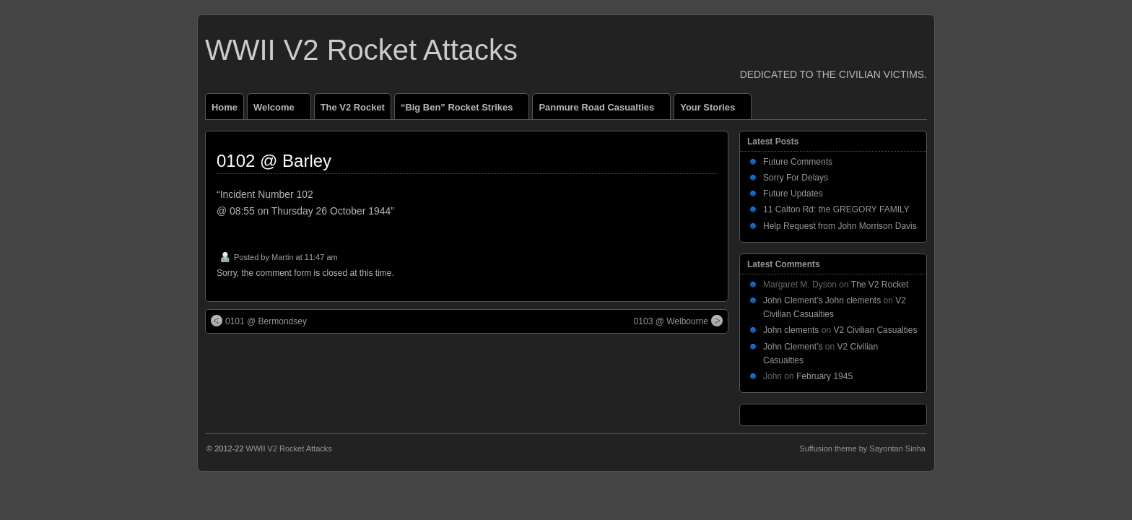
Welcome (280, 110)
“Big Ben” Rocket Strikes (463, 110)
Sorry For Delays (795, 178)
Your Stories (713, 110)
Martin (282, 257)
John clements (791, 330)
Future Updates (793, 193)
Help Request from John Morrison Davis (840, 226)
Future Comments (797, 162)
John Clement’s (793, 347)
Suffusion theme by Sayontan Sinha (862, 448)
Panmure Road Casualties (602, 110)
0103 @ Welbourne (678, 320)
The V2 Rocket (353, 107)
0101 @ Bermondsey (259, 320)
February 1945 (824, 376)
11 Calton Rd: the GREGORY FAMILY (836, 209)
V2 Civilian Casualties (875, 330)
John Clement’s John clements (822, 300)
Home (225, 107)
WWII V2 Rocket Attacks (361, 50)
